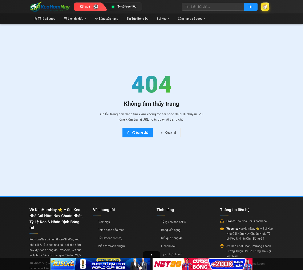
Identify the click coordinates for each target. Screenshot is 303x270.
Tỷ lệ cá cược (44, 18)
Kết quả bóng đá (172, 238)
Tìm (250, 6)
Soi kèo (163, 18)
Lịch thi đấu (75, 18)
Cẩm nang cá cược (191, 18)
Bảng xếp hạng (106, 18)
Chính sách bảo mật (111, 230)
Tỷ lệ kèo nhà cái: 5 (173, 222)
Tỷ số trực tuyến (171, 254)
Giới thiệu (104, 222)
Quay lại (168, 132)
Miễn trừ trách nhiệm (111, 246)
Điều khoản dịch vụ (110, 238)
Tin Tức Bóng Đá (137, 18)
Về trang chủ (137, 132)
